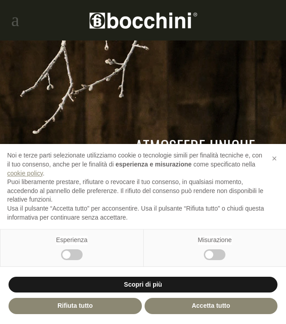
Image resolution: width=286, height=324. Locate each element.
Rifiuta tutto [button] (75, 305)
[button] (274, 158)
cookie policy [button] (25, 173)
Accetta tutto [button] (211, 305)
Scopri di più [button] (143, 284)
